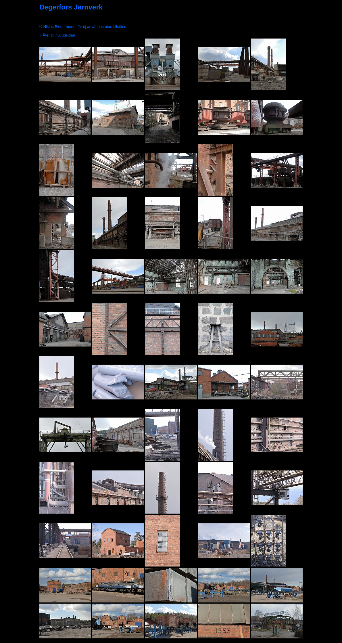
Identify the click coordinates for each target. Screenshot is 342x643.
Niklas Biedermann (59, 26)
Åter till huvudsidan (59, 35)
